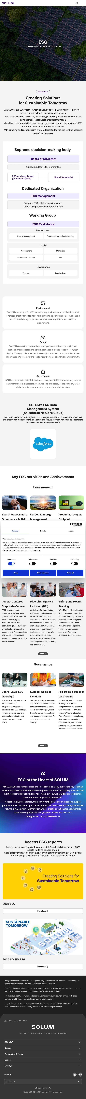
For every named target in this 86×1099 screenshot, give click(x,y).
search (77, 3)
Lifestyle (9, 1066)
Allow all (70, 573)
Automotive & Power (14, 1054)
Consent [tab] (15, 531)
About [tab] (71, 531)
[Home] (8, 3)
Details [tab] (43, 531)
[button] (42, 653)
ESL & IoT (9, 1042)
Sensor (8, 1060)
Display (8, 1048)
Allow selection (43, 573)
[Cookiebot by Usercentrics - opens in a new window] (73, 524)
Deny (16, 573)
